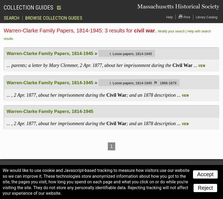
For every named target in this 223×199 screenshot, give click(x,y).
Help (169, 17)
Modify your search (171, 31)
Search (11, 18)
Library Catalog (206, 17)
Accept (205, 174)
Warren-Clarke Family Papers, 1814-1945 (50, 53)
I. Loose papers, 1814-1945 (131, 54)
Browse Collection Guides (53, 18)
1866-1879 (168, 83)
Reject (205, 188)
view (201, 66)
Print (184, 17)
